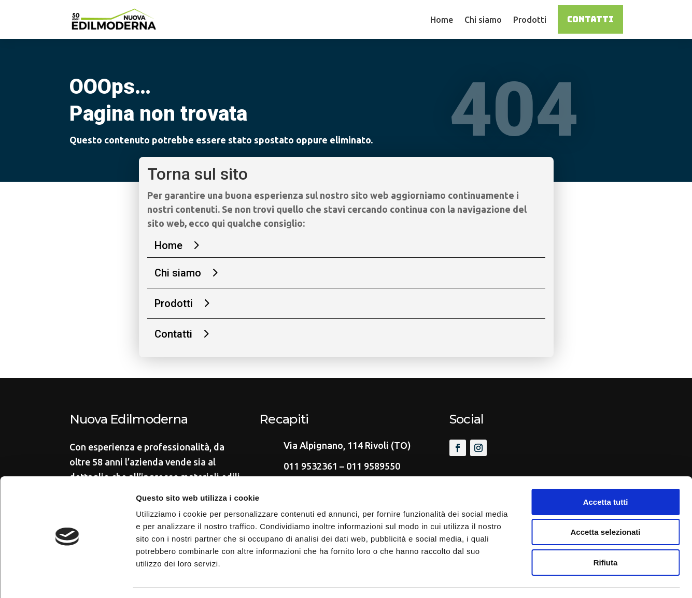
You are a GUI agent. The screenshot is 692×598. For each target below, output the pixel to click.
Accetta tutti (605, 471)
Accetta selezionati (605, 502)
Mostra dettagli (545, 577)
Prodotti (529, 19)
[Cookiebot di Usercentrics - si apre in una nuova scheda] (67, 578)
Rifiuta (606, 532)
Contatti (590, 19)
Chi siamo (483, 19)
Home (441, 19)
